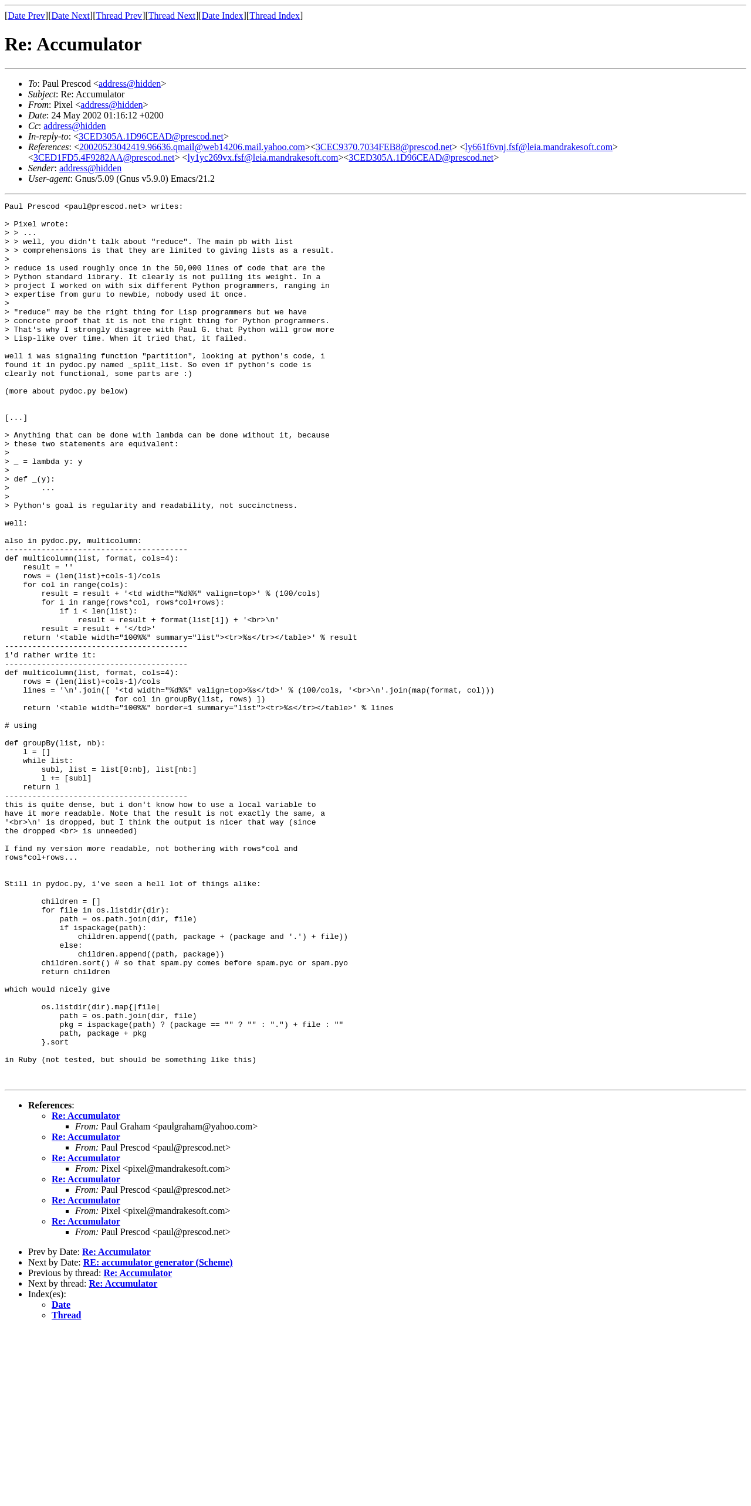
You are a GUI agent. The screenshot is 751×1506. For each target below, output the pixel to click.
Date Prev (26, 16)
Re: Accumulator (86, 1292)
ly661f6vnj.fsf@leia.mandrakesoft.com (539, 147)
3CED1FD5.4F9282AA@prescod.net (104, 157)
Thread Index (274, 16)
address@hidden (130, 84)
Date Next (71, 16)
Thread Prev (119, 16)
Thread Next (171, 16)
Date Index (222, 16)
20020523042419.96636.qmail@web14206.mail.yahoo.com (192, 147)
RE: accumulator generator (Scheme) (158, 1438)
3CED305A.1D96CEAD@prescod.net (151, 136)
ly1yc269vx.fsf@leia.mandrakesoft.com (263, 157)
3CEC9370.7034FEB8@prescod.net (384, 147)
